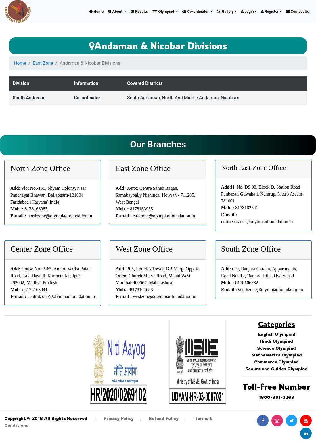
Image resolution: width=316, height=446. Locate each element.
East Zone (43, 63)
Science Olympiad (276, 348)
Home (96, 11)
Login (247, 11)
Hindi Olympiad (276, 341)
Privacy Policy (119, 418)
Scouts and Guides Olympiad (276, 368)
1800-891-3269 (276, 397)
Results (139, 11)
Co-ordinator (196, 11)
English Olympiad (276, 334)
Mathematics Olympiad (276, 355)
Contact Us (297, 11)
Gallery (225, 11)
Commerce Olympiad (276, 362)
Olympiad (163, 11)
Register (270, 11)
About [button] (115, 11)
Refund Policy (164, 418)
